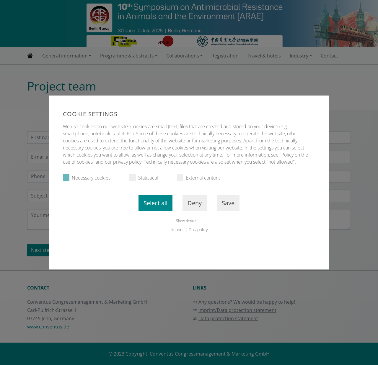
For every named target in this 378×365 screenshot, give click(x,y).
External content (198, 177)
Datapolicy (198, 229)
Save (228, 203)
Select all (155, 203)
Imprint (177, 229)
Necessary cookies (86, 177)
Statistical (143, 177)
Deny (195, 203)
